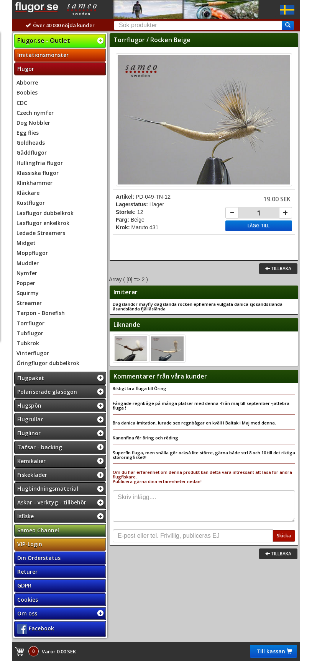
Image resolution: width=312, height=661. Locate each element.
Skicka (284, 535)
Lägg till (258, 225)
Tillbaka (278, 268)
